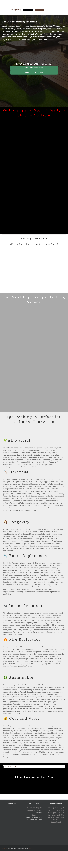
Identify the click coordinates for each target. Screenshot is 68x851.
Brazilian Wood (36, 820)
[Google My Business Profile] (5, 10)
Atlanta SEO (30, 848)
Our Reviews (28, 10)
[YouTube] (65, 848)
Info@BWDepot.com (34, 817)
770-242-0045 (16, 10)
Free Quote (39, 10)
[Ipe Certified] (34, 250)
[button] (34, 766)
